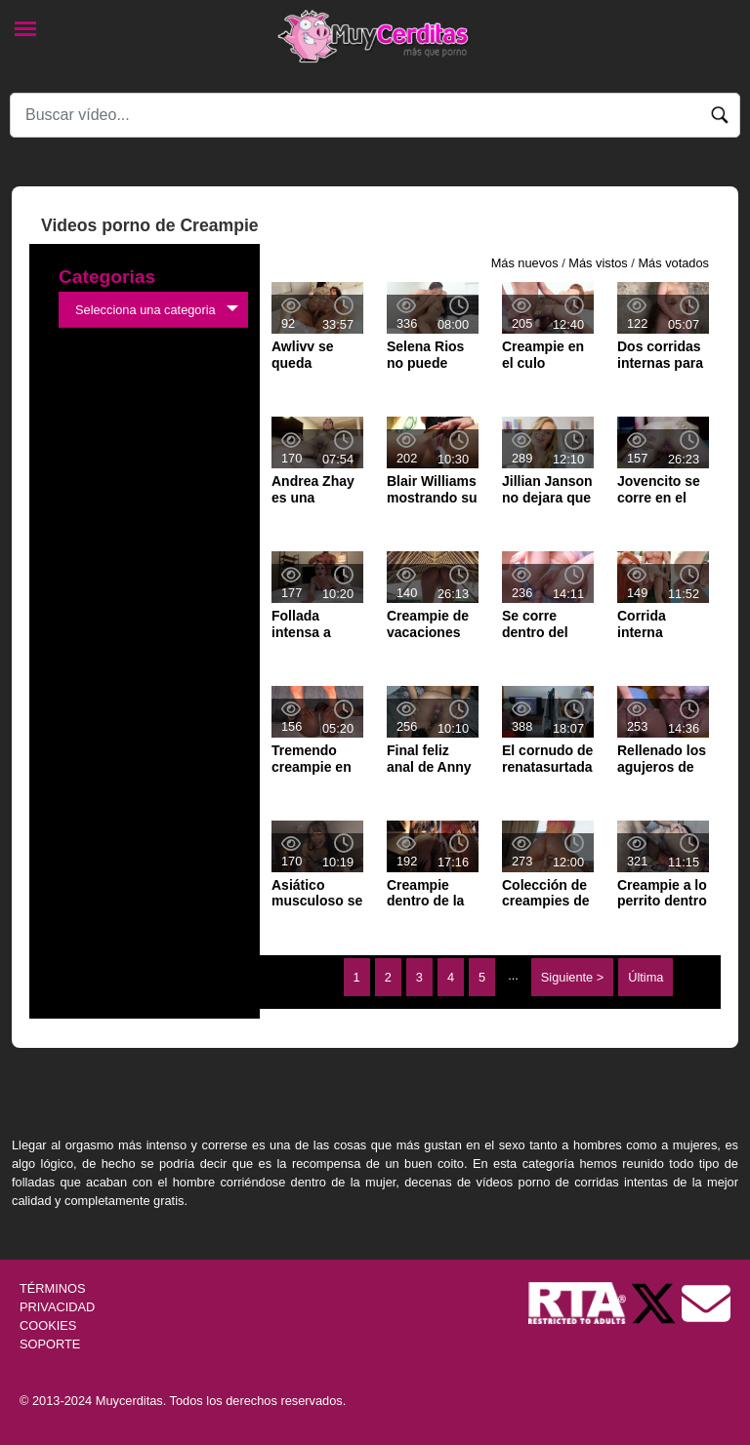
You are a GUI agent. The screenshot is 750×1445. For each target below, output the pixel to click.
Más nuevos (525, 263)
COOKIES (48, 1325)
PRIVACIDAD (57, 1307)
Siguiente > (572, 977)
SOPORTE (50, 1344)
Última (645, 977)
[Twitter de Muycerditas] (655, 1302)
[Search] (375, 115)
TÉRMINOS (53, 1288)
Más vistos (597, 263)
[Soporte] (706, 1302)
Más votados (673, 263)
